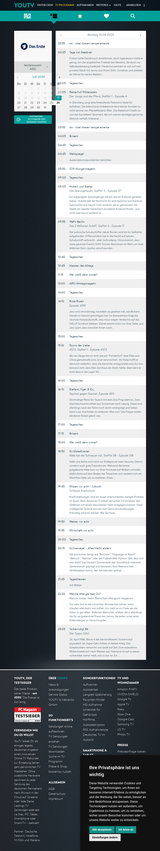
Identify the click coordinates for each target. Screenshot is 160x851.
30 (38, 107)
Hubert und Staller (81, 186)
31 (45, 107)
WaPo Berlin (76, 222)
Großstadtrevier (79, 451)
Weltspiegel (76, 154)
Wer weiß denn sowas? (83, 275)
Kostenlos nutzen (60, 772)
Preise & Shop (58, 766)
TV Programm (64, 5)
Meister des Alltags (81, 266)
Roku (120, 709)
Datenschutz (57, 794)
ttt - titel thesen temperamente (89, 43)
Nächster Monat (60, 77)
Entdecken (45, 5)
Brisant (73, 136)
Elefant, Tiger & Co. (81, 389)
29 (31, 107)
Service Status (58, 695)
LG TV (121, 729)
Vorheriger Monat (17, 77)
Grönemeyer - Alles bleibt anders (90, 548)
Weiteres (102, 5)
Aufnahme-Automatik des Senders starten (36, 119)
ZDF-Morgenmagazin (82, 169)
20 (18, 102)
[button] (144, 5)
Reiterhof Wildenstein (83, 92)
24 (45, 102)
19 (58, 98)
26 (58, 103)
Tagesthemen (77, 579)
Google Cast (125, 719)
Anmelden (133, 5)
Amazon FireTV (127, 689)
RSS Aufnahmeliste (95, 730)
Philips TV (123, 734)
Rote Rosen (76, 301)
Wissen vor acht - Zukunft (85, 486)
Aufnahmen (85, 5)
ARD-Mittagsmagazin (82, 283)
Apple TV (123, 704)
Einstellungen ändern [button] (105, 837)
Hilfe (117, 5)
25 (51, 102)
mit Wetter (75, 585)
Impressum (56, 799)
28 (25, 107)
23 (38, 102)
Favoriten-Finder (94, 700)
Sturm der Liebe (79, 345)
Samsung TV (125, 724)
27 (18, 107)
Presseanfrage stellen (131, 751)
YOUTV (24, 5)
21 (25, 102)
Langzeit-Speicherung (97, 695)
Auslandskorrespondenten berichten (90, 160)
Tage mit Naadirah (80, 52)
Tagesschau (76, 83)
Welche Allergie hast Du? (85, 594)
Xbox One (123, 714)
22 (31, 102)
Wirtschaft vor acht (81, 530)
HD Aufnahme (92, 705)
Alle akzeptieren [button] (102, 829)
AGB (52, 789)
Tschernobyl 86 (78, 629)
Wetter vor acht (79, 522)
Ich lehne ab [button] (126, 829)
